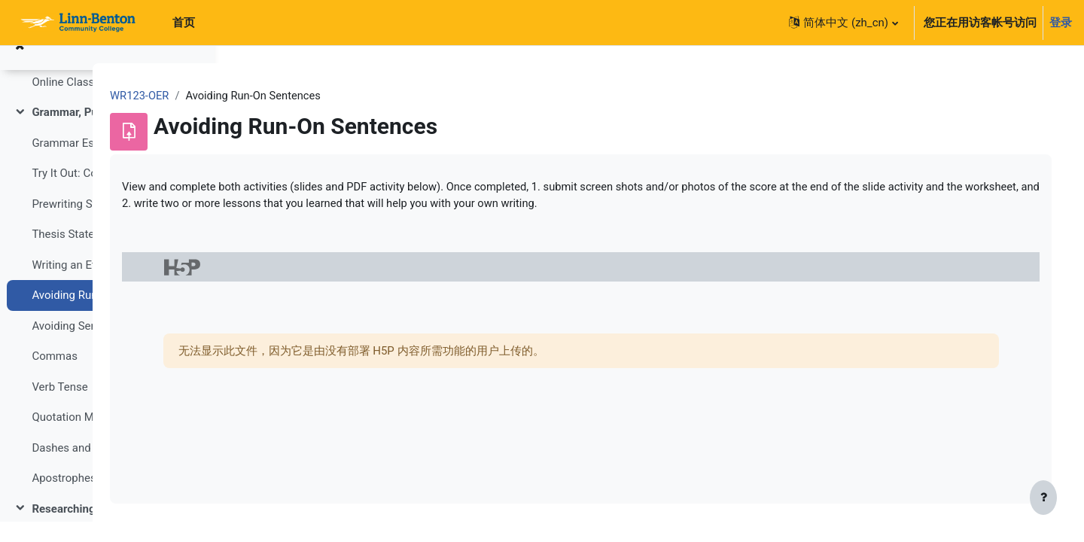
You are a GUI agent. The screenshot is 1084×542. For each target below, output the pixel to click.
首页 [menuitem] (183, 22)
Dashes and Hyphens (85, 468)
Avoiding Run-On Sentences (100, 315)
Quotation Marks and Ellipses (105, 437)
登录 (1060, 22)
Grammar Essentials (82, 163)
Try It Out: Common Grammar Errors (108, 193)
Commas (55, 376)
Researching (63, 529)
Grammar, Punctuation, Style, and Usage (108, 132)
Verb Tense (59, 407)
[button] (843, 22)
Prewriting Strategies (84, 224)
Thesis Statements (79, 254)
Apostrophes (64, 498)
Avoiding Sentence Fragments (106, 346)
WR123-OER (274, 95)
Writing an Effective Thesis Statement (108, 285)
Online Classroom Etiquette (100, 102)
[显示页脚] (1043, 498)
